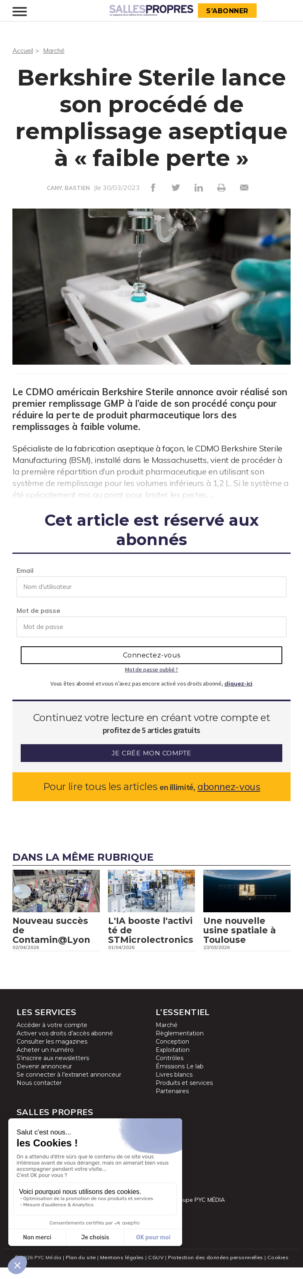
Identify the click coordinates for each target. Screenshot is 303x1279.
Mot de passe (38, 610)
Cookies (280, 1269)
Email (25, 570)
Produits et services (184, 1095)
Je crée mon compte (152, 753)
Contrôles (169, 1070)
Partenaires (172, 1103)
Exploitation (173, 1061)
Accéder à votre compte (52, 1037)
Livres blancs (174, 1086)
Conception (172, 1053)
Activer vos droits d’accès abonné (65, 1045)
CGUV (155, 1269)
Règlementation (180, 1045)
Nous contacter (39, 1095)
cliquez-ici (238, 683)
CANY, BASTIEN (68, 188)
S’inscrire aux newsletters (53, 1070)
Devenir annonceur (44, 1078)
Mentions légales (121, 1269)
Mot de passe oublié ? (151, 669)
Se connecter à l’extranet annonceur (69, 1086)
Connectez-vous (151, 655)
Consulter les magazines (52, 1053)
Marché (54, 50)
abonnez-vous (228, 787)
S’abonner (228, 11)
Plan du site (78, 1269)
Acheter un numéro (45, 1061)
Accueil (23, 50)
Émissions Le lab (180, 1078)
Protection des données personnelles (216, 1269)
